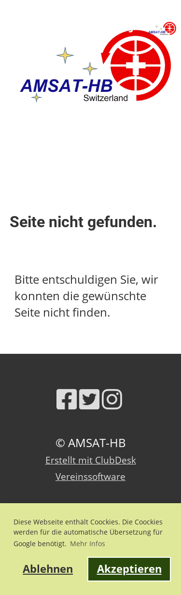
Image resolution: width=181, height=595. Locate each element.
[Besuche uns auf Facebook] (66, 399)
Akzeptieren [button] (129, 569)
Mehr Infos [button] (87, 543)
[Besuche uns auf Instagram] (112, 399)
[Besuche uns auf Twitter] (89, 399)
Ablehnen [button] (48, 569)
